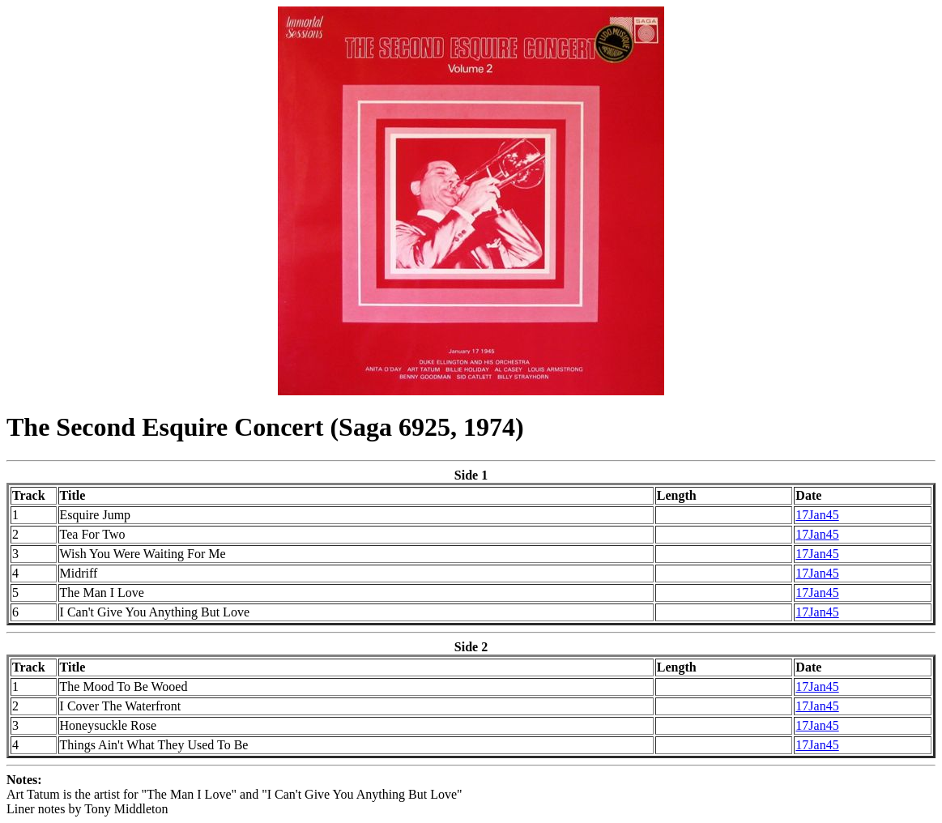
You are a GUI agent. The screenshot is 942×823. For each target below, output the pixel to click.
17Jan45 (816, 515)
